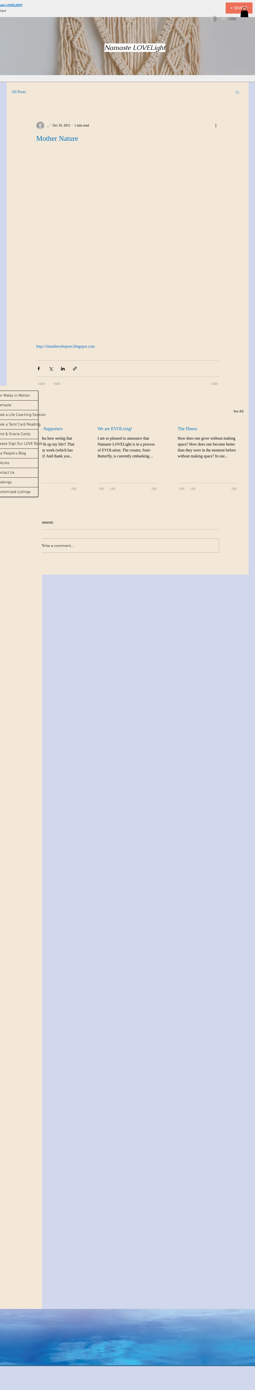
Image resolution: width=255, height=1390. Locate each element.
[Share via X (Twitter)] (50, 368)
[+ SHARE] (239, 8)
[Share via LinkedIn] (62, 368)
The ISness (187, 428)
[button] (244, 12)
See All (239, 411)
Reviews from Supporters (40, 428)
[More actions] (216, 125)
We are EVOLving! (115, 428)
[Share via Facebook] (38, 368)
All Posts (19, 92)
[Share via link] (75, 368)
